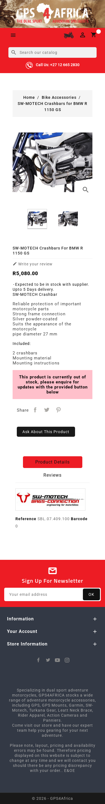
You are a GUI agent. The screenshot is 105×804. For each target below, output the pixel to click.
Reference (25, 519)
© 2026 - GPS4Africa (52, 798)
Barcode (79, 519)
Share (35, 410)
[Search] (52, 52)
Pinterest (59, 410)
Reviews (52, 475)
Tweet (47, 410)
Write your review (33, 263)
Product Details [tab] (52, 462)
